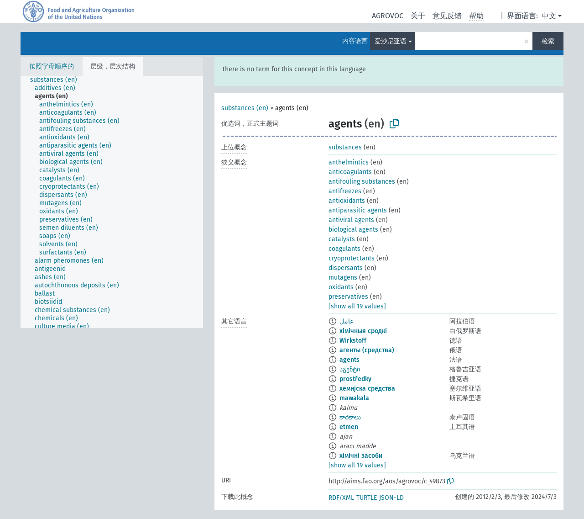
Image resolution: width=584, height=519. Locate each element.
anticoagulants (350, 172)
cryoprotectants (351, 258)
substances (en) (244, 108)
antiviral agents (351, 220)
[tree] (112, 202)
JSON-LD (391, 498)
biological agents (353, 229)
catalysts (341, 239)
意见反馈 (447, 15)
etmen (348, 427)
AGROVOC (387, 15)
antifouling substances (361, 181)
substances (345, 147)
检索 (548, 41)
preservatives (348, 297)
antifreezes (344, 191)
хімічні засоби (360, 456)
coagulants (344, 249)
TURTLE (366, 498)
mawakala (354, 398)
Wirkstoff (352, 340)
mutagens (342, 277)
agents (349, 360)
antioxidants (346, 201)
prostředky (355, 379)
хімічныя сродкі (363, 331)
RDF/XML (341, 498)
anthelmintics (348, 162)
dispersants (345, 268)
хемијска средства (367, 388)
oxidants (341, 287)
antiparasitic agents (357, 210)
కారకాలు (350, 417)
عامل (346, 321)
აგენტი (349, 369)
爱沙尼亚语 (391, 41)
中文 (549, 15)
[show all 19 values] (357, 306)
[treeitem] (57, 80)
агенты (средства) (366, 350)
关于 (418, 15)
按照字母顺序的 (51, 66)
